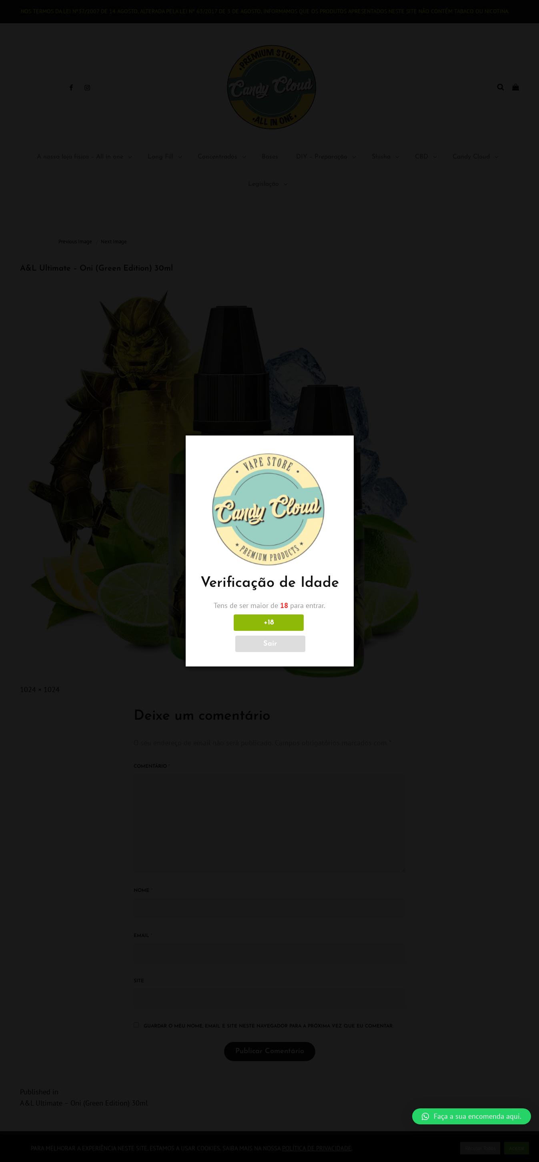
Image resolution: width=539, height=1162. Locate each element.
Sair (305, 633)
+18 (234, 633)
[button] (471, 1116)
